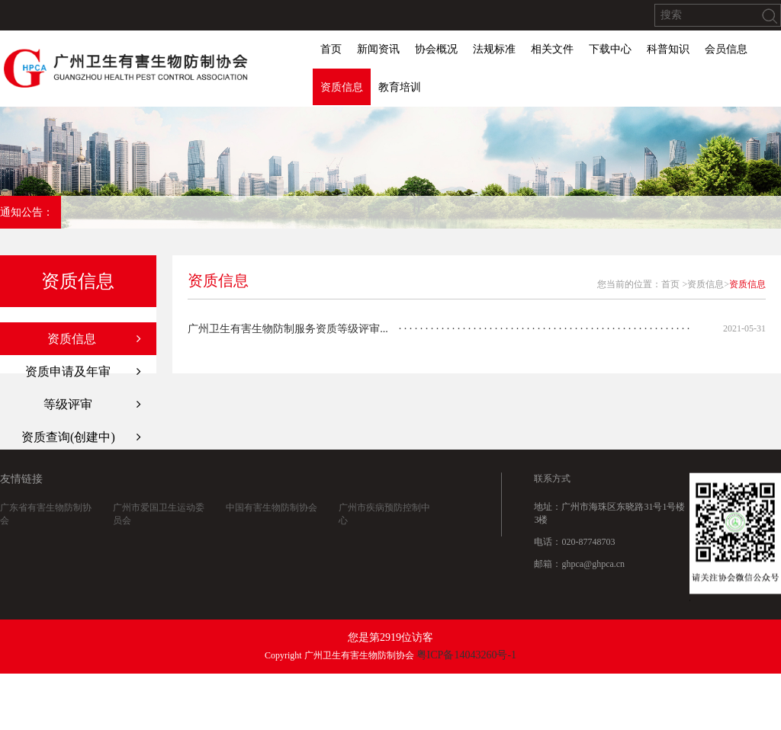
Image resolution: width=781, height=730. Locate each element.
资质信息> (708, 284)
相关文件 (552, 49)
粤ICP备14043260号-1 (466, 655)
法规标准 (494, 49)
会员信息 (726, 49)
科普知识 (668, 49)
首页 (331, 49)
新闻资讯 (378, 49)
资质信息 (341, 87)
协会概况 (436, 49)
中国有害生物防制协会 (271, 509)
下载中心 (610, 49)
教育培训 (399, 87)
